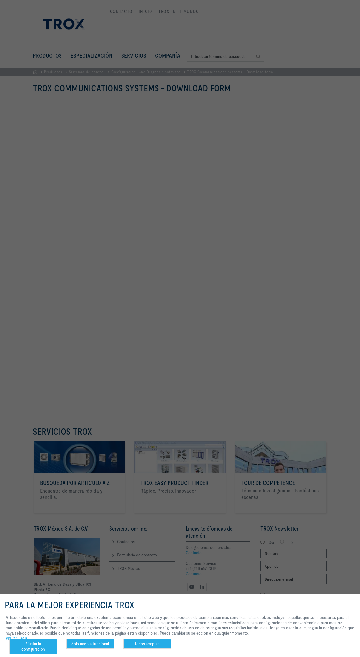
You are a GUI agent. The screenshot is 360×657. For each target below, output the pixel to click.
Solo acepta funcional (90, 643)
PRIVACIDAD (16, 638)
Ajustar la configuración (33, 646)
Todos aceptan (147, 643)
